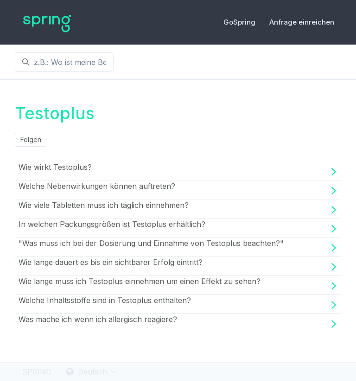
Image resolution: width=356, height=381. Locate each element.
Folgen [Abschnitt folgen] (30, 139)
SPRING (36, 371)
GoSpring (239, 22)
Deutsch (91, 371)
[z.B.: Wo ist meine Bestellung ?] (64, 62)
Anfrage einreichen (301, 22)
